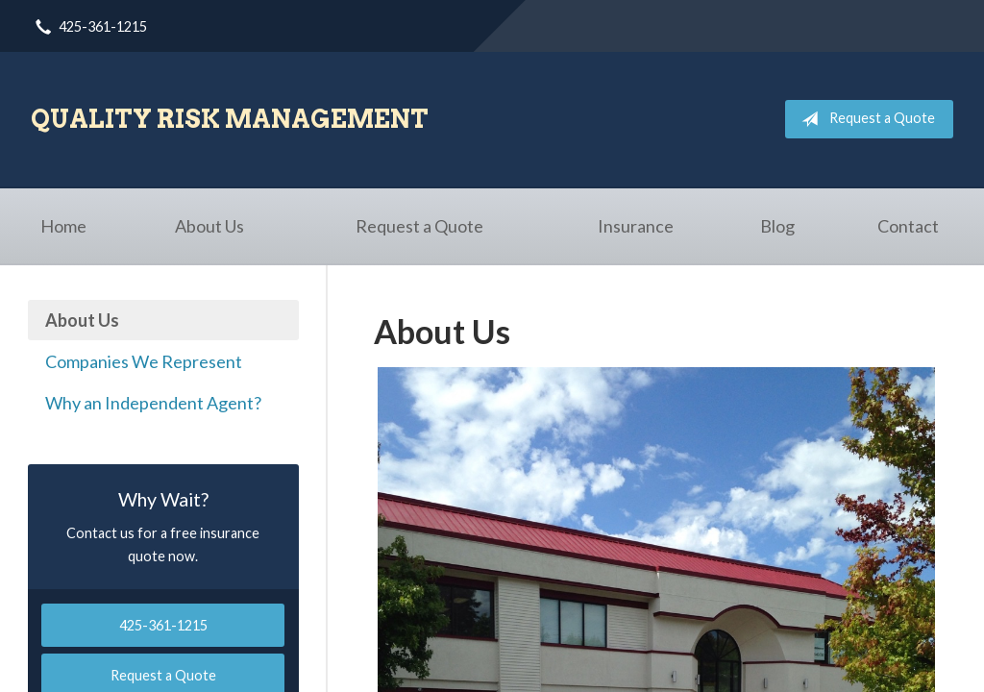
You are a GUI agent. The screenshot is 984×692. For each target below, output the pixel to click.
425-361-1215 (163, 625)
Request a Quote (864, 119)
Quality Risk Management (230, 119)
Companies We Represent (143, 361)
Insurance (636, 225)
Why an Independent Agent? (153, 402)
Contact (908, 225)
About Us (209, 225)
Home (63, 225)
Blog (777, 225)
